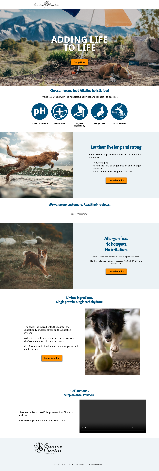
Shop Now (79, 62)
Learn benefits (116, 180)
